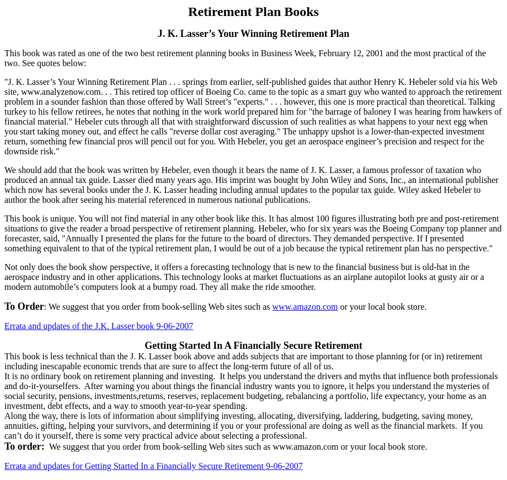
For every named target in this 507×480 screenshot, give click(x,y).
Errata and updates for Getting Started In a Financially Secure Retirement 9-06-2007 (153, 466)
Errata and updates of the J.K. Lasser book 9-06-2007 (98, 326)
